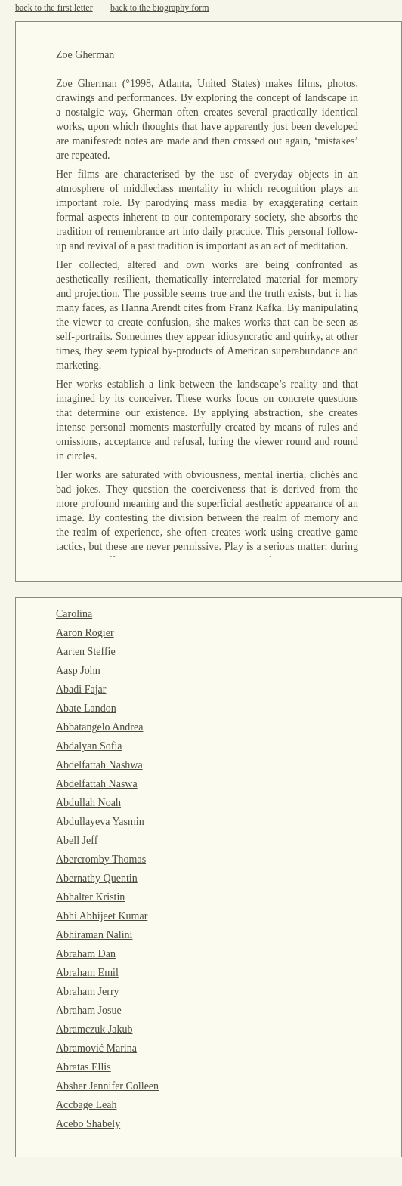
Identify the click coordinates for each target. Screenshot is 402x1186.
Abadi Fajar (81, 689)
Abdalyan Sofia (89, 746)
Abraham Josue (89, 1010)
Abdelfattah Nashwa (99, 765)
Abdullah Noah (88, 802)
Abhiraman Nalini (94, 934)
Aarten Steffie (86, 651)
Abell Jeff (76, 840)
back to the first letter (54, 7)
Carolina (74, 613)
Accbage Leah (86, 1104)
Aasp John (78, 670)
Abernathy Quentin (97, 878)
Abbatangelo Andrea (99, 727)
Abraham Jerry (87, 991)
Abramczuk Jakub (94, 1029)
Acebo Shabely (88, 1123)
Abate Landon (86, 708)
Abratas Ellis (83, 1067)
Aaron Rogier (85, 632)
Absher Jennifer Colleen (107, 1086)
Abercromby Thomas (101, 859)
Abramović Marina (96, 1048)
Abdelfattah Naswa (97, 783)
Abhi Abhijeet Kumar (101, 916)
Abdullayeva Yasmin (100, 821)
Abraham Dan (86, 953)
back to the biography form (159, 7)
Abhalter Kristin (90, 897)
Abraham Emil (87, 972)
